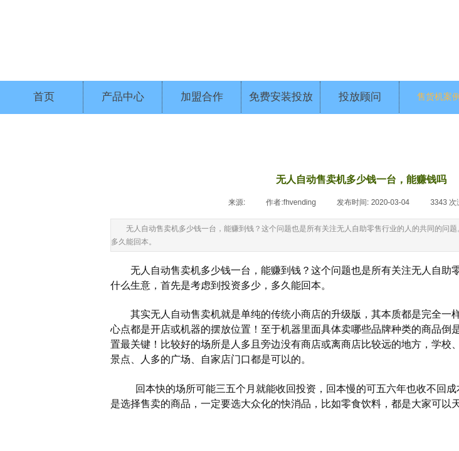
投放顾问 (360, 97)
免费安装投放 (281, 97)
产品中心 (123, 97)
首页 (44, 97)
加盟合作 (202, 97)
